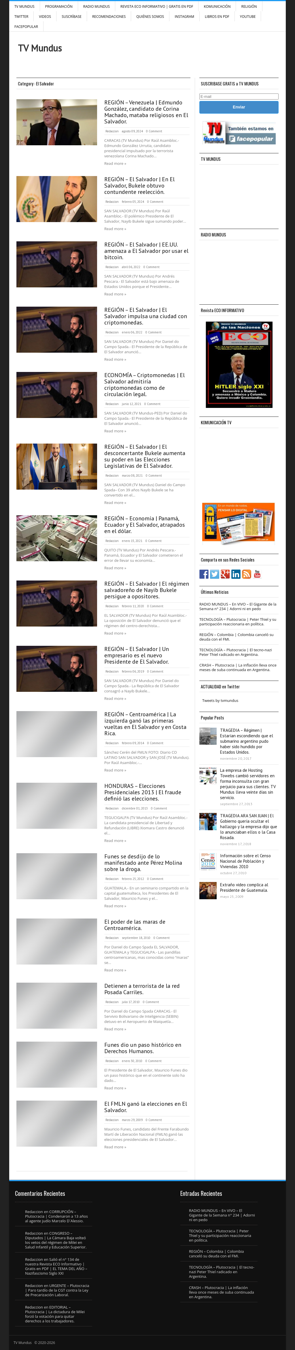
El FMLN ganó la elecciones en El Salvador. (145, 1107)
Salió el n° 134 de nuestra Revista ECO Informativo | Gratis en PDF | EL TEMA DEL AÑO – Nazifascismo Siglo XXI (56, 1266)
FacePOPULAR (26, 26)
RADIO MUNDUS (96, 6)
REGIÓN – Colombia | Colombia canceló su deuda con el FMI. (236, 637)
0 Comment (154, 131)
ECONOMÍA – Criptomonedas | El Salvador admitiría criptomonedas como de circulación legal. (144, 384)
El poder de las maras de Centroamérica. (134, 925)
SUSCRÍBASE (72, 16)
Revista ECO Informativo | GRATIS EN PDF (156, 6)
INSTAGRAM (184, 16)
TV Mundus (24, 6)
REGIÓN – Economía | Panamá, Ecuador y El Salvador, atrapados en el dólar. (144, 525)
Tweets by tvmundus (220, 700)
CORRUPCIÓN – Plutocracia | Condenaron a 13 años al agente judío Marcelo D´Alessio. (56, 1216)
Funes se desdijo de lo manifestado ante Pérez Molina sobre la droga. (143, 863)
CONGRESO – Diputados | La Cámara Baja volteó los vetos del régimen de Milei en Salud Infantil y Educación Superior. (55, 1240)
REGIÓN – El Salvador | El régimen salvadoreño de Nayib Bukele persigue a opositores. (146, 590)
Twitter (21, 16)
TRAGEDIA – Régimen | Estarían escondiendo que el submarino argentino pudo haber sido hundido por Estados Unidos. (246, 741)
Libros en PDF (217, 16)
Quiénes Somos (150, 16)
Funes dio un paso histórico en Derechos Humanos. (142, 1048)
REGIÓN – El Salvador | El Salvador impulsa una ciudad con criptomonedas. (145, 316)
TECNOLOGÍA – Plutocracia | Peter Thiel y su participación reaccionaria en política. (237, 622)
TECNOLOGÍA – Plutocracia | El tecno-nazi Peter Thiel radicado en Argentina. (235, 652)
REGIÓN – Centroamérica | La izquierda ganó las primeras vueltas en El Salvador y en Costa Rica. (145, 724)
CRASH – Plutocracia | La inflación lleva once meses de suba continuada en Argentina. (238, 667)
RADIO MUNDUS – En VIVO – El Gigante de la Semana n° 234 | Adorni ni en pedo (237, 606)
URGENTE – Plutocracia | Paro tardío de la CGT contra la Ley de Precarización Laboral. (57, 1290)
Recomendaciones (109, 16)
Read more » (115, 163)
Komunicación (217, 6)
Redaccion (112, 131)
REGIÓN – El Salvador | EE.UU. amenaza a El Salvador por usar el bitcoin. (146, 251)
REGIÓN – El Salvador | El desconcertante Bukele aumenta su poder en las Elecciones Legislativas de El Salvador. (144, 456)
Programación (59, 6)
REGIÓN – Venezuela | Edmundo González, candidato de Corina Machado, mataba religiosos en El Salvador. (146, 112)
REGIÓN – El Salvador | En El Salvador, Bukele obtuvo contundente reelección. (139, 185)
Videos (45, 16)
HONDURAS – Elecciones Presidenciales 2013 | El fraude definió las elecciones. (142, 792)
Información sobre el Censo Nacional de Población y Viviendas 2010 (245, 861)
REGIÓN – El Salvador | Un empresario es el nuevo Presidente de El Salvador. (136, 655)
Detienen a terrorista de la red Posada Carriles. (142, 989)
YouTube (248, 16)
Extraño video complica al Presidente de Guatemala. (244, 887)
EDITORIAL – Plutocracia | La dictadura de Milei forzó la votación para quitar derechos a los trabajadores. (55, 1314)
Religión (249, 6)
